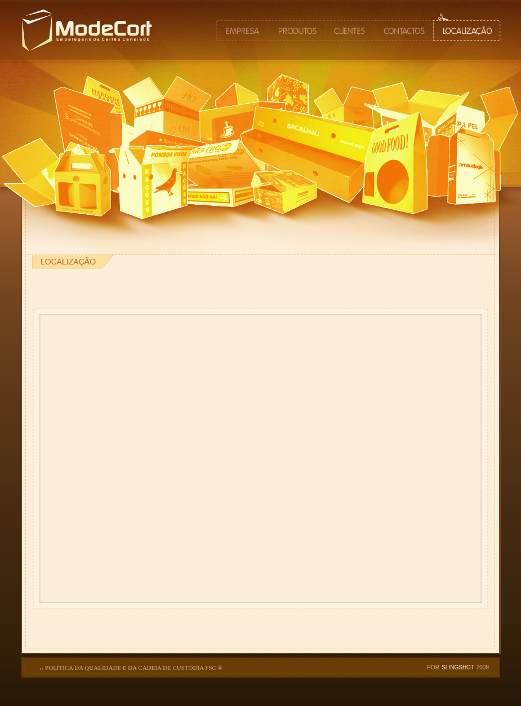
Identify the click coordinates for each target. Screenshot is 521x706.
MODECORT (104, 58)
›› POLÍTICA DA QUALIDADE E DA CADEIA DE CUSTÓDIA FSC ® (130, 667)
